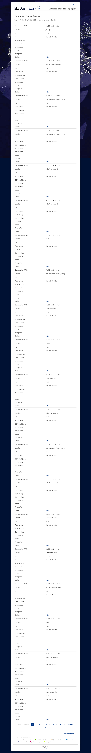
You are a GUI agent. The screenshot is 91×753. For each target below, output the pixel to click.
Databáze (53, 9)
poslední (45, 728)
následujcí (70, 724)
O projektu (72, 9)
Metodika (62, 9)
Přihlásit (74, 5)
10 (64, 724)
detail (47, 57)
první (19, 724)
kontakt (46, 748)
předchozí (26, 724)
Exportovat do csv (69, 734)
